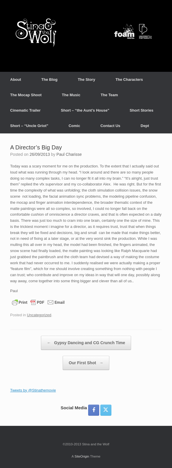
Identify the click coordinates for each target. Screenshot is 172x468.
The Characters (129, 79)
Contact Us (110, 126)
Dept (145, 126)
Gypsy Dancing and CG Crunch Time (86, 343)
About (15, 79)
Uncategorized (39, 315)
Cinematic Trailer (25, 110)
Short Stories (141, 110)
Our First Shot (86, 363)
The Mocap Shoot (25, 95)
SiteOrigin (82, 456)
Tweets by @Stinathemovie (33, 390)
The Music (71, 95)
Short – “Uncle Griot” (29, 126)
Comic (74, 126)
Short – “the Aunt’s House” (85, 110)
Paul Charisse (69, 154)
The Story (86, 79)
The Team (109, 95)
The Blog (49, 79)
